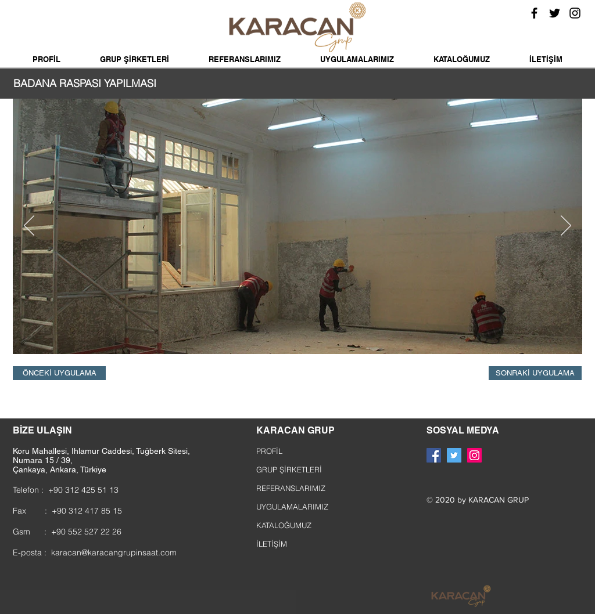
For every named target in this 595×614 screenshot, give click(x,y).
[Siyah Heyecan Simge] (554, 13)
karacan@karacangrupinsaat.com (114, 552)
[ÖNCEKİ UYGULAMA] (59, 373)
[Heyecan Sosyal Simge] (454, 455)
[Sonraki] (566, 226)
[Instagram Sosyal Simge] (474, 455)
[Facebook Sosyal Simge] (433, 455)
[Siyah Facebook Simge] (534, 13)
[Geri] (29, 226)
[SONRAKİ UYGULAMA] (535, 373)
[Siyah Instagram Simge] (575, 13)
